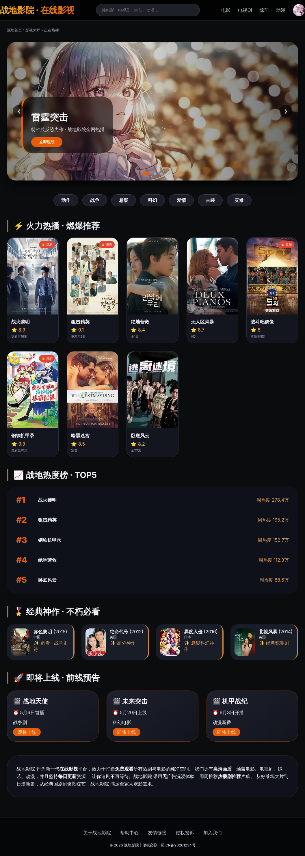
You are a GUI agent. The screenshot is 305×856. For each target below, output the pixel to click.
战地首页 (14, 30)
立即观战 (46, 142)
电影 (225, 10)
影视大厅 (32, 30)
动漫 (280, 10)
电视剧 (245, 10)
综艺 (264, 10)
